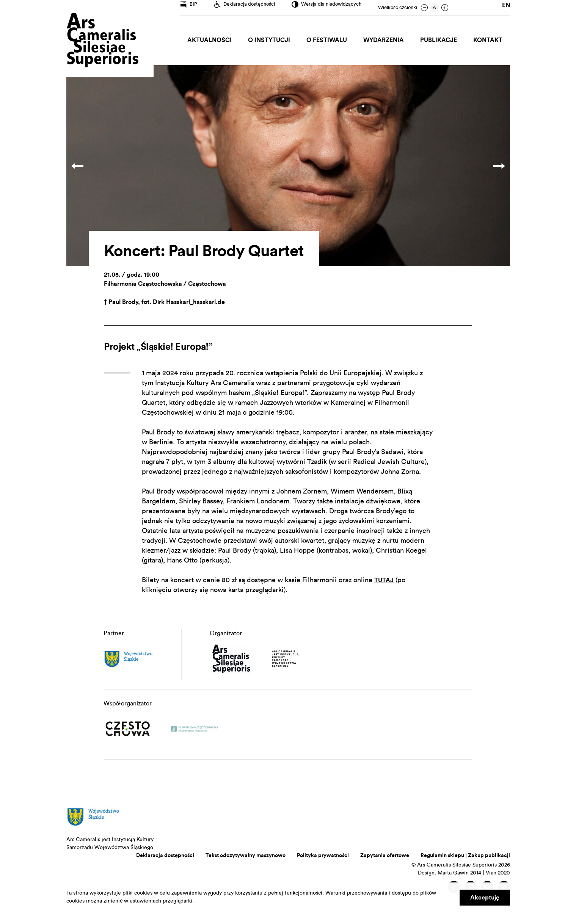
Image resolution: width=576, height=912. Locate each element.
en (506, 8)
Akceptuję (484, 898)
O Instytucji (276, 40)
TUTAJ (385, 580)
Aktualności (218, 40)
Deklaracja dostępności (165, 855)
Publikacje (440, 40)
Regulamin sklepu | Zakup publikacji (465, 855)
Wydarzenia (387, 40)
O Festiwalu (332, 40)
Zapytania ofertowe (384, 855)
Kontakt (488, 40)
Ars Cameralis (102, 40)
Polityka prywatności (323, 855)
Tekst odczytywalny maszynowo (246, 855)
